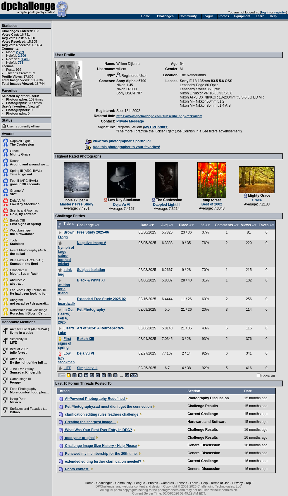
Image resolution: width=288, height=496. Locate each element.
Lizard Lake (66, 330)
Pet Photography (91, 309)
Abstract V (17, 280)
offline (35, 126)
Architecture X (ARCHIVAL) (29, 329)
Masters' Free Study (76, 204)
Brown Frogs (66, 234)
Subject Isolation (91, 270)
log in (265, 12)
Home (89, 483)
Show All (268, 376)
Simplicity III (18, 339)
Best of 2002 (19, 349)
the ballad (17, 253)
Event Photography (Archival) (31, 250)
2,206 (22, 55)
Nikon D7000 (126, 89)
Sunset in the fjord (24, 263)
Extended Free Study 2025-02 (101, 299)
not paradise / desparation (30, 303)
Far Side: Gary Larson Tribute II (32, 290)
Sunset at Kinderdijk (25, 372)
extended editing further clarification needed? (100, 461)
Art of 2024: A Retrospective (100, 328)
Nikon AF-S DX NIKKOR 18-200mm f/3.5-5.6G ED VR (222, 97)
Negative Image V (91, 243)
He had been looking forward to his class (41, 293)
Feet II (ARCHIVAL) (24, 180)
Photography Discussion (208, 398)
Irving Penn (18, 398)
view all (34, 106)
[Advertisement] (161, 36)
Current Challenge (202, 414)
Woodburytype (20, 230)
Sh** (13, 194)
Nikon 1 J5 (124, 85)
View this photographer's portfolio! (118, 141)
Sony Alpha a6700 (131, 81)
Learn (194, 483)
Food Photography (23, 388)
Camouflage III (20, 379)
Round (14, 161)
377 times (35, 103)
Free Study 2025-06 (93, 232)
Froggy (15, 382)
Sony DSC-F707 (129, 93)
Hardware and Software (206, 422)
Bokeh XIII (17, 220)
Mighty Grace (20, 154)
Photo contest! (74, 469)
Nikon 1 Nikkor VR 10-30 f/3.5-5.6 (206, 93)
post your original (77, 438)
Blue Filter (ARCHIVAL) (26, 260)
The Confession (22, 144)
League (139, 483)
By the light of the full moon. (31, 362)
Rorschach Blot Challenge (28, 310)
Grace (14, 151)
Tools (14, 240)
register (280, 12)
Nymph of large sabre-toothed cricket (66, 256)
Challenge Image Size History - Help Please (98, 446)
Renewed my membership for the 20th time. (98, 454)
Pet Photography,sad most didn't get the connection (105, 407)
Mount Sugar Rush (24, 273)
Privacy (237, 483)
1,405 (25, 59)
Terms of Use (220, 483)
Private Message (130, 121)
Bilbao (15, 412)
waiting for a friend (64, 289)
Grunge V (17, 190)
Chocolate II (18, 270)
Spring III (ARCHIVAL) (26, 170)
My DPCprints (155, 127)
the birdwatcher (22, 234)
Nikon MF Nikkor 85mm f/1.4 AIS (205, 105)
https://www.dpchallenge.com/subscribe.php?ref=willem (159, 116)
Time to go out (21, 174)
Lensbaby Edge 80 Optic (199, 85)
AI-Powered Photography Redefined (92, 399)
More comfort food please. (30, 392)
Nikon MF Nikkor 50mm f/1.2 (202, 101)
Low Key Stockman (24, 204)
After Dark (17, 359)
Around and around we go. (30, 164)
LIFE (13, 342)
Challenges (104, 483)
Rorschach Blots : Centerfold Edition (38, 313)
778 (20, 62)
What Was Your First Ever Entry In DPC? (95, 430)
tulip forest (18, 352)
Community (123, 483)
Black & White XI (91, 280)
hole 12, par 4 (76, 200)
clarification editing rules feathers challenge (98, 414)
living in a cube (21, 332)
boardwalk (66, 304)
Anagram (16, 300)
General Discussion (203, 445)
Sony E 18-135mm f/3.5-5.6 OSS (206, 81)
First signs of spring (25, 224)
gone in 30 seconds (25, 184)
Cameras (167, 483)
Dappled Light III (21, 141)
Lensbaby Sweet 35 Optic (200, 89)
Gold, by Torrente (23, 214)
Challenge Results (202, 406)
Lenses (182, 483)
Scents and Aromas (24, 210)
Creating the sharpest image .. (87, 422)
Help (204, 483)
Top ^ (249, 483)
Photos (153, 483)
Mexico (15, 402)
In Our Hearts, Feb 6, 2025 (66, 315)
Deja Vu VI (17, 200)
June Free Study (22, 369)
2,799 (20, 52)
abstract (16, 283)
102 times (36, 99)
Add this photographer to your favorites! (122, 147)
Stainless (17, 244)
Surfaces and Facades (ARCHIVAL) (35, 408)
